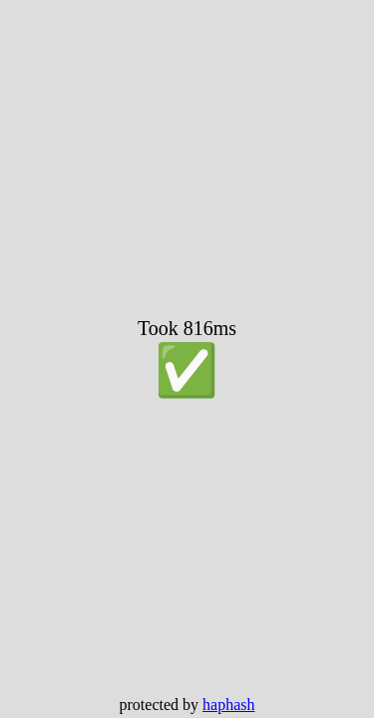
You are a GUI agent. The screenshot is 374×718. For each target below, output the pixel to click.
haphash (228, 704)
